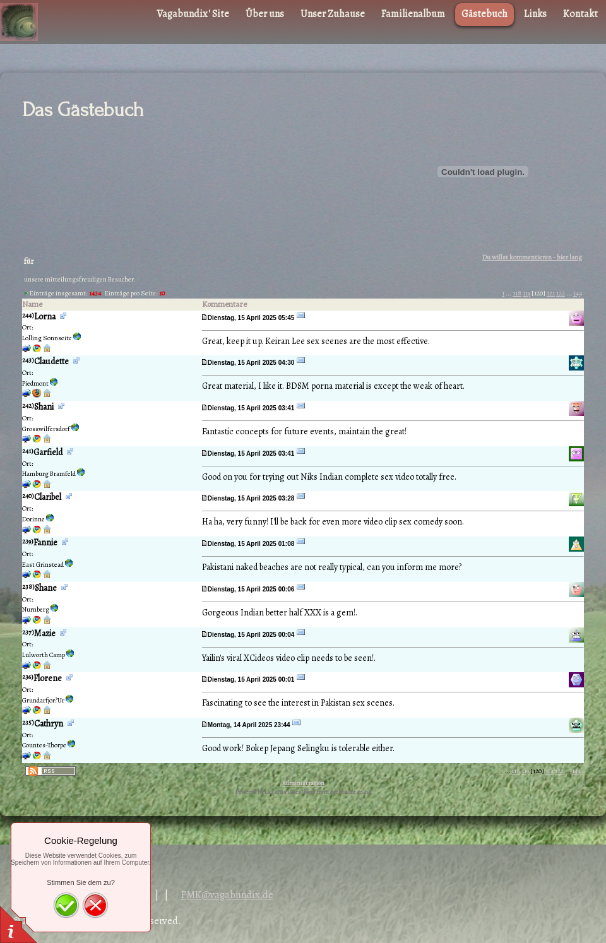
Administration (303, 783)
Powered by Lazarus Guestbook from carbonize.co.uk (303, 792)
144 (577, 293)
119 (526, 293)
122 (560, 293)
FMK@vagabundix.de (227, 895)
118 (517, 293)
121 (551, 293)
